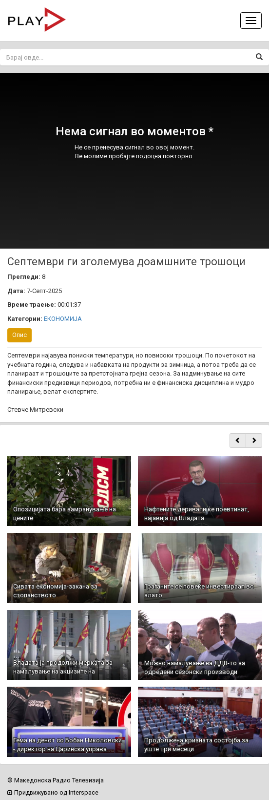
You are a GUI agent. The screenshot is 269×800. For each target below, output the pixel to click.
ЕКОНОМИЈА (63, 318)
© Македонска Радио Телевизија (55, 780)
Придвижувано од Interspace (52, 792)
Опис (19, 334)
